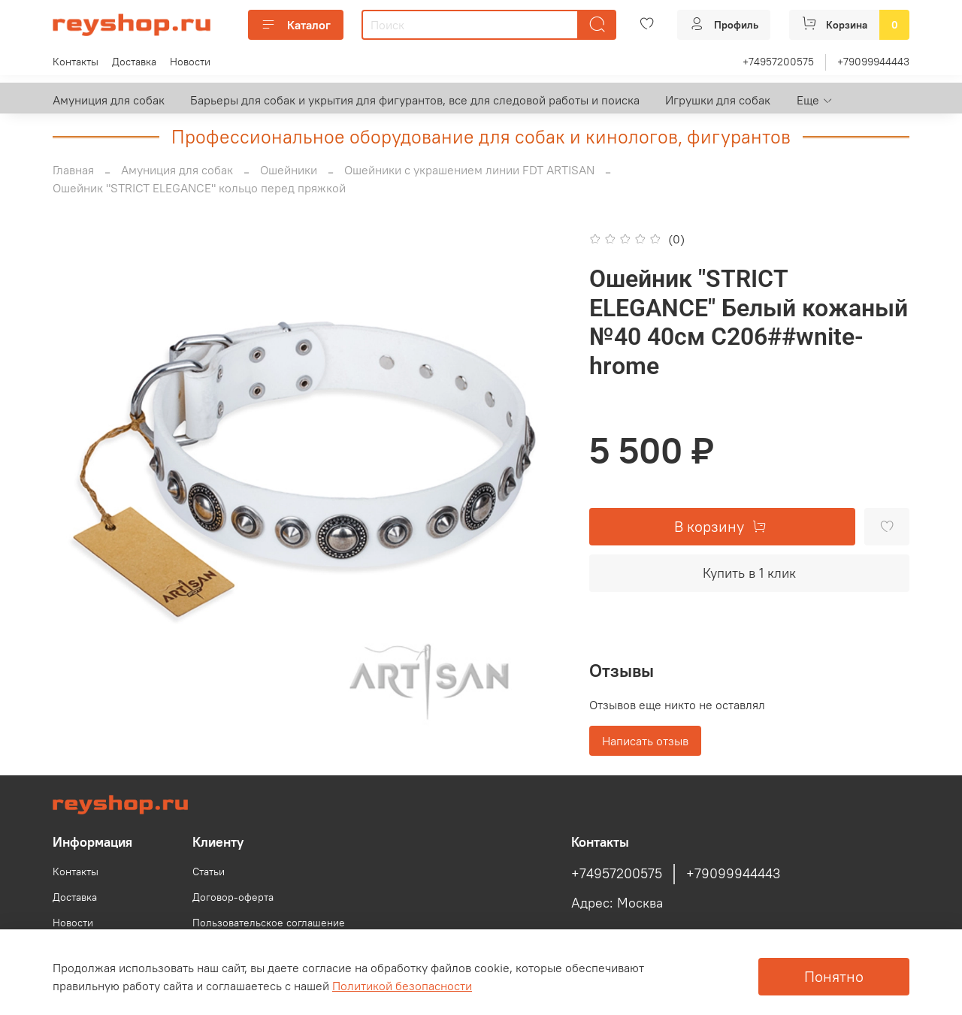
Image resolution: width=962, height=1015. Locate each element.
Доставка (134, 61)
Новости (190, 61)
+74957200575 (778, 61)
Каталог (296, 24)
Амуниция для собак (109, 99)
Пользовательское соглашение (268, 922)
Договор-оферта (233, 897)
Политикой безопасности (402, 985)
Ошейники (288, 169)
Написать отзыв (645, 740)
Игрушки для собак (717, 99)
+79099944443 (873, 61)
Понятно (834, 976)
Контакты (75, 61)
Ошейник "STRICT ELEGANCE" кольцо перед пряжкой (199, 187)
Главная (73, 169)
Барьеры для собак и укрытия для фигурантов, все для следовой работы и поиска (415, 99)
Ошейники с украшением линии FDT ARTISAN (469, 169)
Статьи (208, 871)
